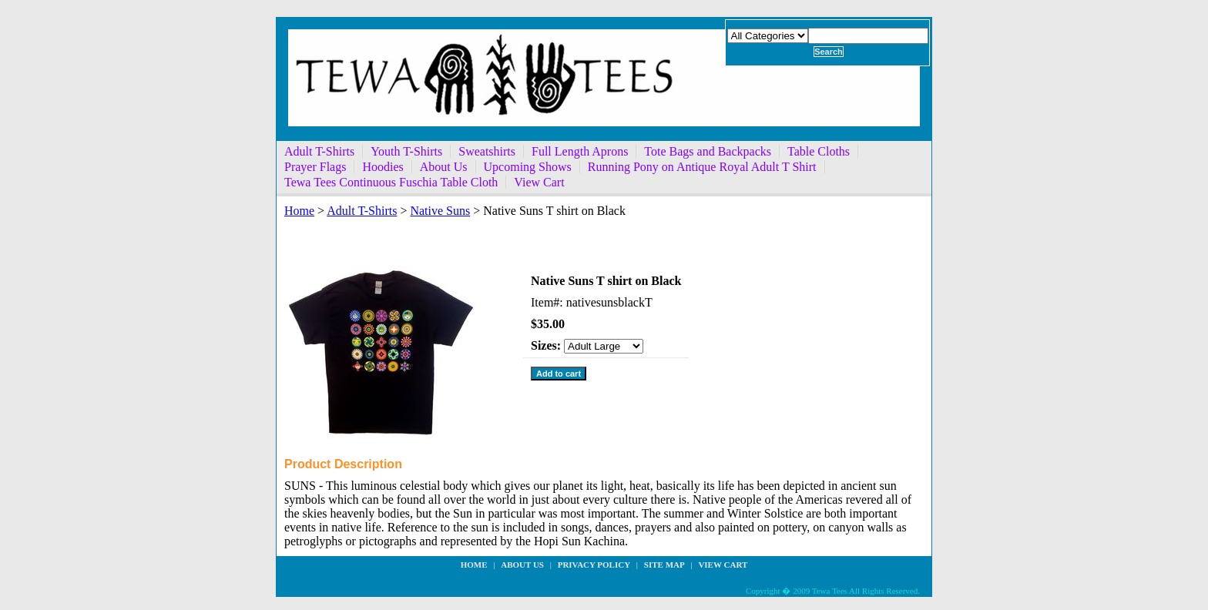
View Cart (539, 182)
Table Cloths (818, 151)
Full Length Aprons (580, 151)
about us (522, 564)
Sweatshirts (486, 151)
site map (664, 564)
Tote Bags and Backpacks (707, 151)
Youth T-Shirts (406, 151)
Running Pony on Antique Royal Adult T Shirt (702, 166)
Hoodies (382, 166)
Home (299, 210)
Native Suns (440, 210)
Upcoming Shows (528, 166)
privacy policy (594, 564)
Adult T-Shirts (319, 151)
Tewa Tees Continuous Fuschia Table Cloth (391, 182)
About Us (444, 166)
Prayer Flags (315, 166)
